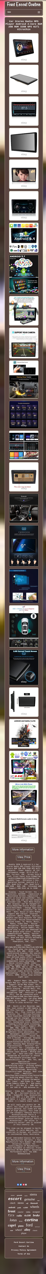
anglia (26, 1195)
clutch (12, 1203)
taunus (13, 1195)
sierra (33, 1194)
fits (11, 1215)
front (11, 1211)
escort (15, 1199)
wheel (18, 1229)
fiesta (20, 1221)
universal (37, 1226)
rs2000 (25, 1208)
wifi (27, 1203)
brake (36, 1215)
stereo (21, 1203)
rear (11, 1230)
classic (35, 1230)
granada (19, 1195)
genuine (29, 1199)
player (23, 1233)
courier (20, 1212)
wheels (34, 1207)
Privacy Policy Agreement (23, 1250)
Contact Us (24, 1246)
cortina (31, 1220)
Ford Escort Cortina (24, 1242)
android (11, 1207)
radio (19, 1215)
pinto (21, 1225)
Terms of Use (24, 1254)
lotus (13, 1220)
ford (29, 1225)
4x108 (27, 1215)
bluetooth (34, 1203)
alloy (27, 1229)
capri (12, 1225)
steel (38, 1200)
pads (19, 1208)
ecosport (36, 1212)
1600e (28, 1212)
